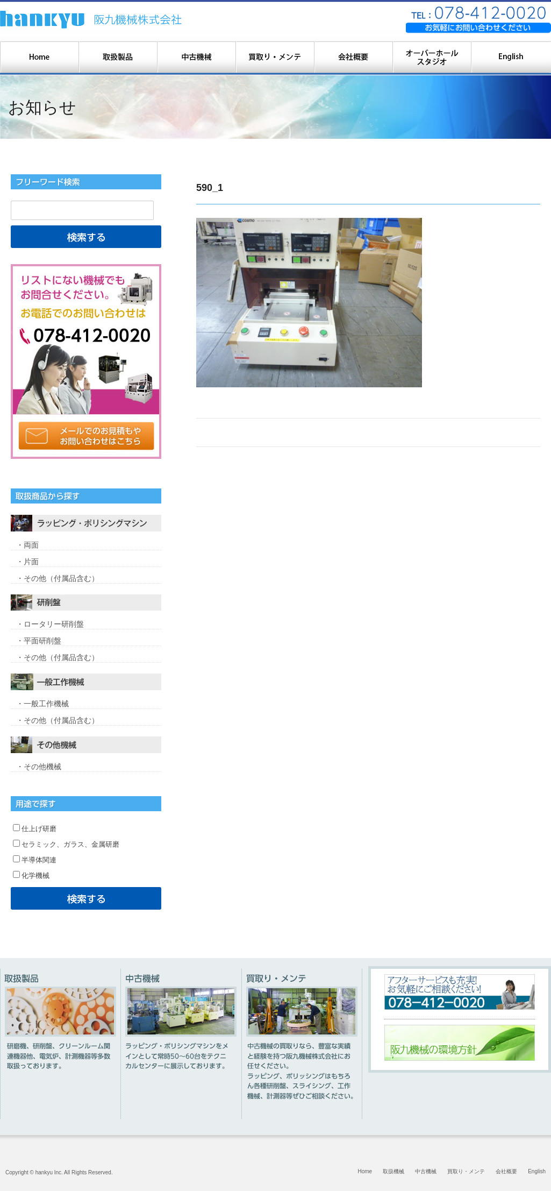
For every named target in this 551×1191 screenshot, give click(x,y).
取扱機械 (393, 1171)
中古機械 (425, 1171)
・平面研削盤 (38, 640)
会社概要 (506, 1171)
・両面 (27, 545)
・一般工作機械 (42, 703)
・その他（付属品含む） (57, 578)
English (537, 1171)
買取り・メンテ (466, 1171)
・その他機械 (38, 766)
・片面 (27, 561)
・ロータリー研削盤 (50, 624)
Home (365, 1171)
